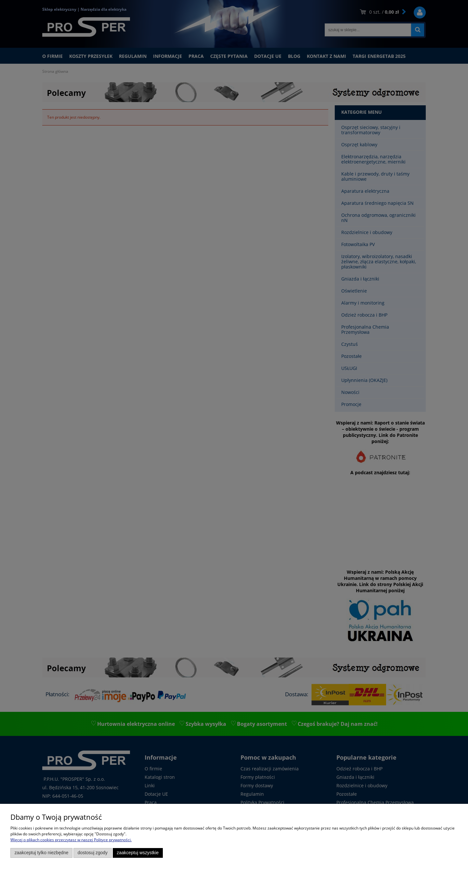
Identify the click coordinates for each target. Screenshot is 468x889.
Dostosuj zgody (93, 852)
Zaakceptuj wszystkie (138, 852)
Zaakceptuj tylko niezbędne (42, 852)
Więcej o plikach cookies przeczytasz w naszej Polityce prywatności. (71, 840)
